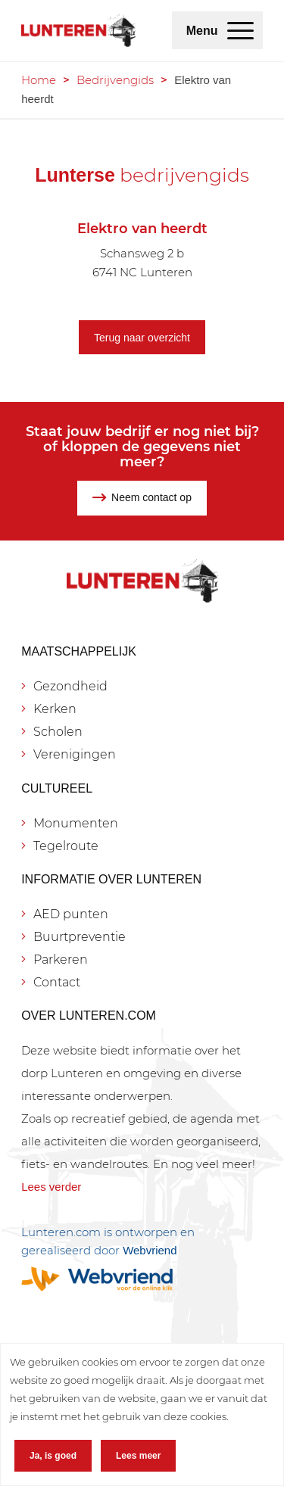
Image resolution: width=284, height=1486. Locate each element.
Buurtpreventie (79, 937)
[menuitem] (240, 30)
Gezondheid (70, 686)
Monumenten (75, 823)
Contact (56, 982)
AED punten (70, 914)
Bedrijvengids (115, 80)
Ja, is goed (53, 1455)
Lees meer (138, 1455)
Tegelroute (65, 846)
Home (38, 80)
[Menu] (240, 30)
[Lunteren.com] (78, 30)
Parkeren (60, 959)
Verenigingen (74, 754)
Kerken (54, 709)
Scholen (58, 731)
